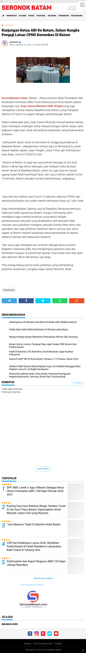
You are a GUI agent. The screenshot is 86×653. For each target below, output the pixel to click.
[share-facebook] (26, 300)
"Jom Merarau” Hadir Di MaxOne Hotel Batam (34, 524)
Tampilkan (78, 383)
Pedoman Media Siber (43, 643)
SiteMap (58, 643)
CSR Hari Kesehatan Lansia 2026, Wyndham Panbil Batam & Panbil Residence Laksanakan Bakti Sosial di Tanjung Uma (34, 546)
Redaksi (27, 643)
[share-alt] (9, 300)
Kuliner (22, 16)
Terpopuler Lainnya (43, 578)
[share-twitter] (43, 300)
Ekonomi (52, 16)
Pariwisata (11, 16)
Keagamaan (76, 16)
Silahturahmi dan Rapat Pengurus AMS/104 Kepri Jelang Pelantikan (36, 563)
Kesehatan (9, 25)
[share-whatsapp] (60, 300)
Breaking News (10, 624)
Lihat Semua (43, 469)
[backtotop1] (83, 649)
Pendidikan (63, 16)
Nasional (41, 16)
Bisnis (31, 16)
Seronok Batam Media (31, 584)
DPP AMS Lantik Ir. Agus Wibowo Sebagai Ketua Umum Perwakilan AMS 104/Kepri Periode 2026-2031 (35, 491)
